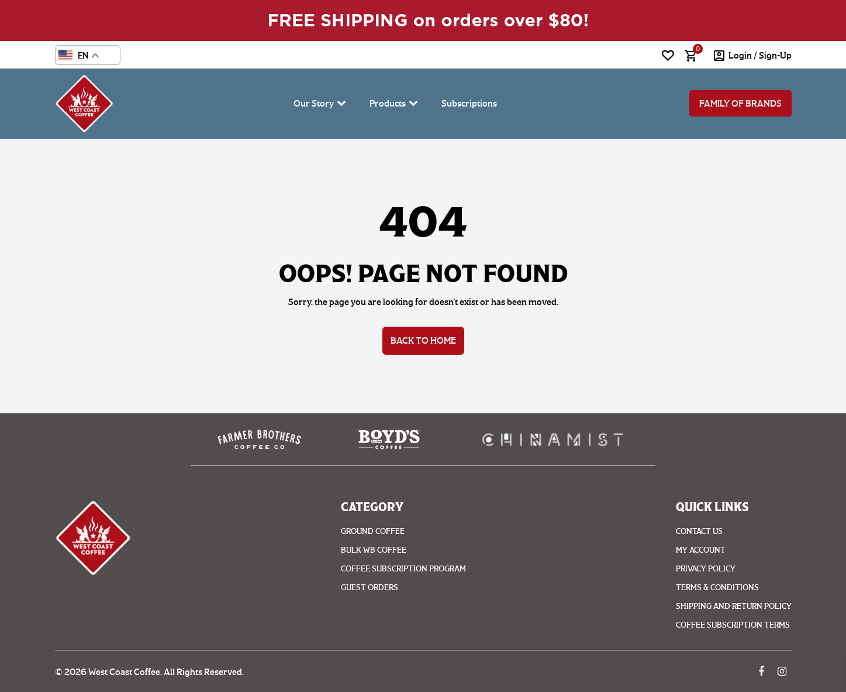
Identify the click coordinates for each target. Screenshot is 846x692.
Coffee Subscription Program (403, 568)
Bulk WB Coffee (373, 550)
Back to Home (423, 340)
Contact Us (699, 531)
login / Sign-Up (760, 55)
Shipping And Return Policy (734, 606)
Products (388, 103)
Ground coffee (373, 531)
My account (701, 550)
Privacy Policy (705, 568)
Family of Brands (740, 103)
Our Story (313, 103)
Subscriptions (469, 103)
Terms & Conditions (717, 587)
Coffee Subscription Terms (733, 625)
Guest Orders (369, 587)
